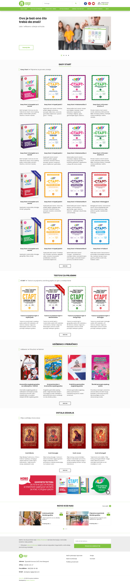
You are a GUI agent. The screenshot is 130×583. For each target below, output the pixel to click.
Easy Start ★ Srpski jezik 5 (53, 202)
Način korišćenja (71, 559)
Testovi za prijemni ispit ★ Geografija (77, 316)
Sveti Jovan (77, 453)
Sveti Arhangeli (100, 453)
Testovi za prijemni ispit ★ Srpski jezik (29, 316)
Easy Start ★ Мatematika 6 (76, 249)
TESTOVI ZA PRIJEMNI (36, 9)
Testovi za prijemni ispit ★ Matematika (53, 316)
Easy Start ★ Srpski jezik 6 (53, 249)
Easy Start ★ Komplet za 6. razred (29, 249)
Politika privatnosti (72, 562)
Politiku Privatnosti (42, 540)
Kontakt (92, 559)
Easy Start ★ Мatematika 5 (76, 202)
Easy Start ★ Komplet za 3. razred (29, 105)
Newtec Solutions (30, 580)
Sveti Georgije (53, 453)
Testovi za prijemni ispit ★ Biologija (100, 316)
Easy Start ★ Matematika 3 (76, 104)
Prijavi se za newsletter (92, 546)
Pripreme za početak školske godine (97, 514)
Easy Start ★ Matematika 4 (76, 153)
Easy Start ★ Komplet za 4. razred (29, 154)
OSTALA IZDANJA (64, 9)
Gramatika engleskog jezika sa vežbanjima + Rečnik (29, 385)
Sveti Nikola (29, 453)
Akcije (92, 556)
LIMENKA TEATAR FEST (78, 9)
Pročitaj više (46, 523)
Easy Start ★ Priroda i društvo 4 (100, 154)
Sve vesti (106, 506)
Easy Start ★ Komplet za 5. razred (29, 202)
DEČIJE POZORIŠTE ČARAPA (94, 9)
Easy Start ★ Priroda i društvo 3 (100, 105)
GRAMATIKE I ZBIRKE (50, 9)
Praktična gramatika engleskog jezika (76, 385)
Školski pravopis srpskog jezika (100, 385)
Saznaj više (26, 47)
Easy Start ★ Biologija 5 (100, 202)
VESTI (107, 9)
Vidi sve (65, 266)
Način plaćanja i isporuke (74, 556)
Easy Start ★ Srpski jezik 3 (53, 104)
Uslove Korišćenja (32, 545)
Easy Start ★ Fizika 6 (100, 249)
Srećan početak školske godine (47, 514)
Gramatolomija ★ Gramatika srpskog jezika (53, 385)
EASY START (24, 9)
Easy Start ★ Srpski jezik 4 (53, 153)
